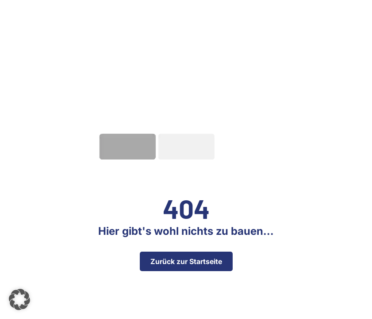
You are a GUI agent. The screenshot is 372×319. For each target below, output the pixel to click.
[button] (19, 299)
